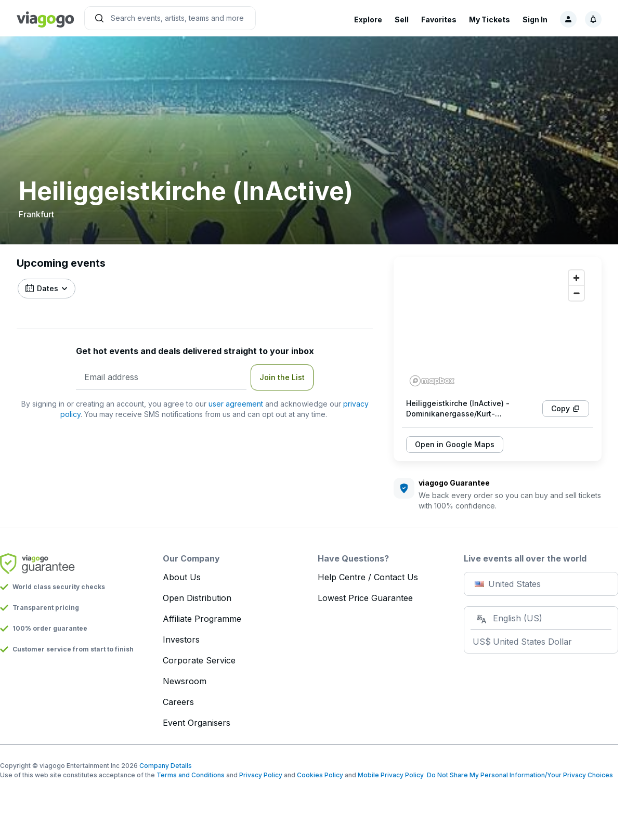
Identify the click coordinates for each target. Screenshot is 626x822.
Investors (181, 639)
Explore (368, 19)
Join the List (282, 377)
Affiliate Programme (202, 619)
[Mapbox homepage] (432, 381)
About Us (182, 577)
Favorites (439, 19)
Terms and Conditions (190, 775)
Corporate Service (199, 660)
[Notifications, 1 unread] (593, 19)
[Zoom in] (576, 277)
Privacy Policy (260, 775)
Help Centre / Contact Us (368, 577)
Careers (178, 702)
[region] (497, 327)
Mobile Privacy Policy (391, 775)
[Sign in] (568, 19)
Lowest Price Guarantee (365, 598)
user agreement (235, 403)
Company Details (165, 765)
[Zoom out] (576, 293)
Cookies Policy (320, 775)
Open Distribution (197, 598)
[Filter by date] (46, 288)
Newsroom (184, 681)
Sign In (535, 19)
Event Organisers (196, 722)
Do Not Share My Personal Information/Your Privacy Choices (518, 775)
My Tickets (489, 19)
